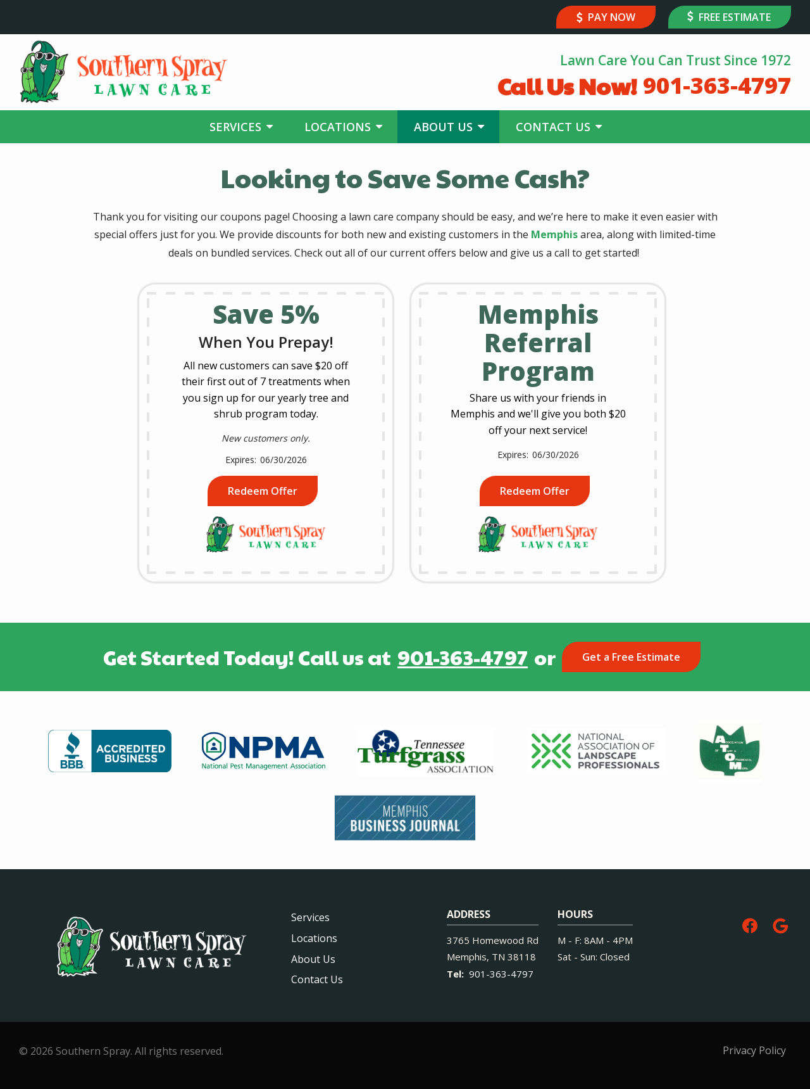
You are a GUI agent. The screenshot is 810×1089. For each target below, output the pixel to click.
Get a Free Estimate (631, 657)
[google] (780, 924)
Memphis (554, 234)
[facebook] (749, 924)
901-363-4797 (462, 657)
